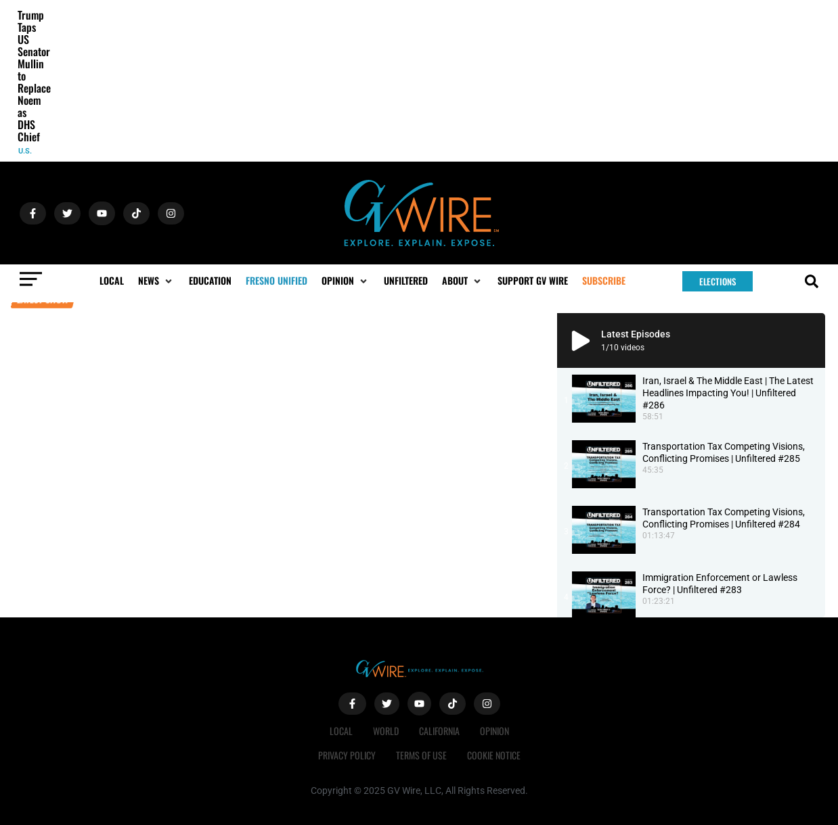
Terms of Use (421, 755)
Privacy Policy (347, 755)
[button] (156, 280)
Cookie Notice (494, 755)
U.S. (25, 151)
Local (341, 731)
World (386, 731)
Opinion (494, 731)
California (439, 731)
